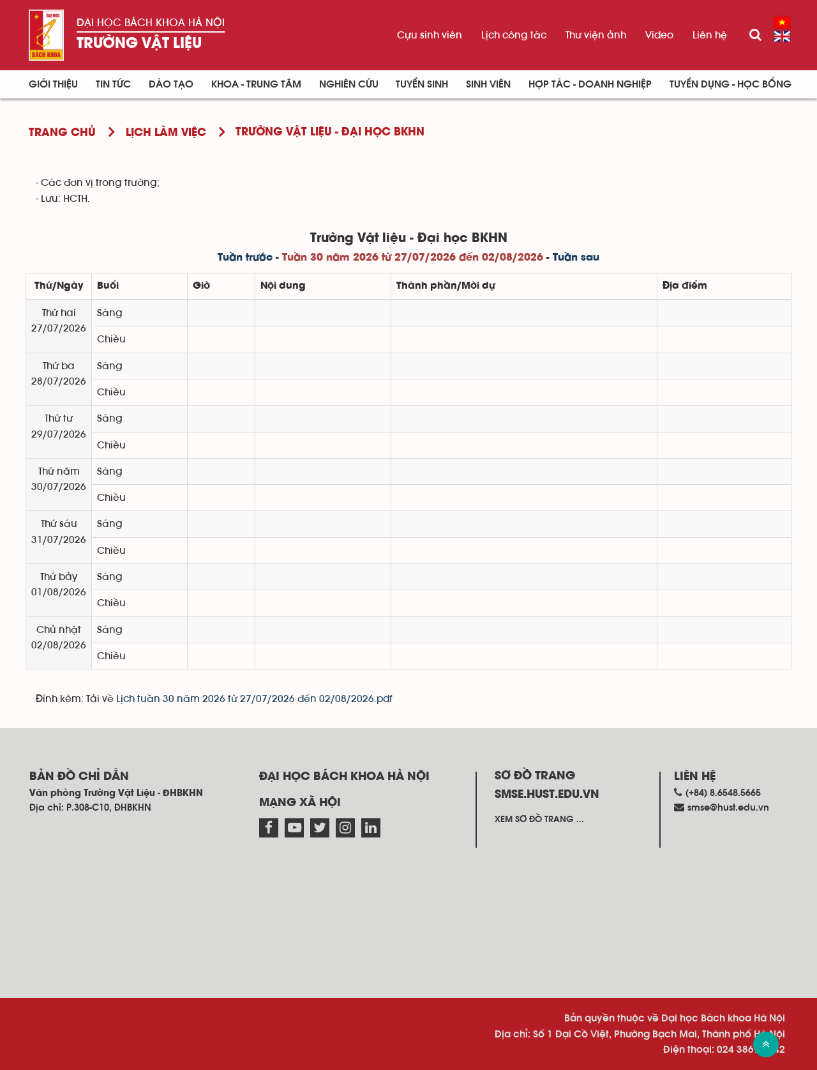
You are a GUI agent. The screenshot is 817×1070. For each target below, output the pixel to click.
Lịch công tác (513, 35)
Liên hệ (710, 35)
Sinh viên (488, 84)
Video (659, 35)
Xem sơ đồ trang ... (539, 819)
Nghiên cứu (349, 84)
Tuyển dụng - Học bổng (730, 84)
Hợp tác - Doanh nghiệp (590, 84)
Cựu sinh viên (429, 35)
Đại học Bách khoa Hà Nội (151, 22)
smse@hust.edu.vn (728, 808)
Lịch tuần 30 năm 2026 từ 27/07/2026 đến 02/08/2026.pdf (254, 699)
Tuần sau (576, 258)
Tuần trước (245, 258)
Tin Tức (113, 84)
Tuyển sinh (422, 84)
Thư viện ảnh (596, 35)
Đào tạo (171, 84)
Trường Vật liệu (139, 43)
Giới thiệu (53, 84)
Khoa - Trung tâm (256, 84)
